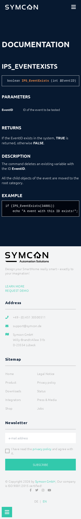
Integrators (13, 399)
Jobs (40, 408)
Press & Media (47, 399)
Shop (8, 408)
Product (10, 382)
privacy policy (42, 449)
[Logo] (21, 7)
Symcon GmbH (45, 481)
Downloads (13, 391)
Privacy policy (46, 382)
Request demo (17, 290)
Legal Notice (46, 373)
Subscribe (40, 464)
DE (36, 501)
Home (9, 373)
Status (41, 391)
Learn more (15, 286)
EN (45, 501)
